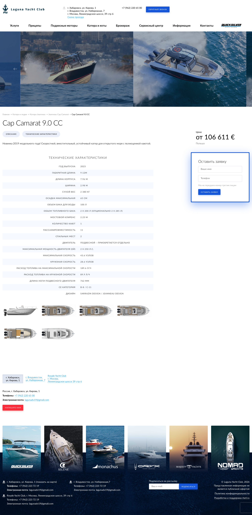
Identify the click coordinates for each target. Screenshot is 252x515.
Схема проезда (76, 17)
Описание (11, 134)
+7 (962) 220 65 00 (132, 8)
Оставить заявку (209, 192)
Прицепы (34, 25)
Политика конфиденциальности (232, 493)
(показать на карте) (46, 482)
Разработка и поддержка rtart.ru (231, 498)
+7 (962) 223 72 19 (29, 486)
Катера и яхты (97, 25)
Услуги (14, 25)
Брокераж (123, 25)
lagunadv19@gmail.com (37, 400)
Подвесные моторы (64, 25)
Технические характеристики (41, 134)
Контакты (206, 25)
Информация (182, 25)
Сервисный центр (151, 25)
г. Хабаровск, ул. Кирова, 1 (13, 379)
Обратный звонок (157, 9)
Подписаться (188, 487)
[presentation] (15, 69)
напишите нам (13, 408)
